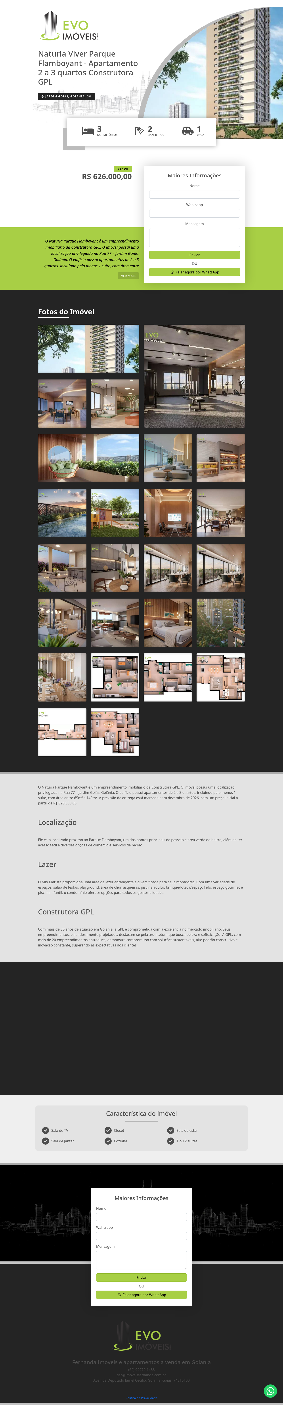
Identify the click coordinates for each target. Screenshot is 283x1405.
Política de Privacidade (141, 1398)
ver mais (128, 276)
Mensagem (194, 223)
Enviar (194, 254)
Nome (194, 185)
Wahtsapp (194, 204)
